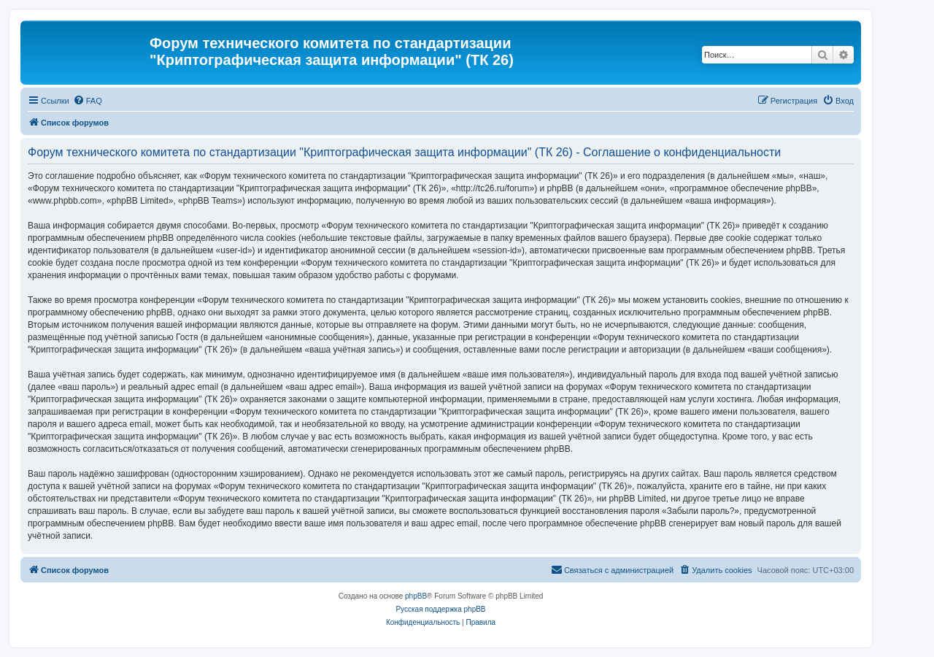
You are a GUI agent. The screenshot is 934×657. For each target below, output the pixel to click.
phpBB (416, 596)
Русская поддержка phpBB (440, 609)
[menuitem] (87, 101)
